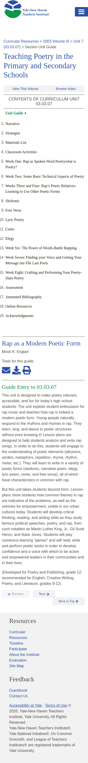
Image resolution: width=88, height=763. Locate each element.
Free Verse (13, 210)
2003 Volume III (56, 41)
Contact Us (18, 696)
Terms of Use (56, 705)
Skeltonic (12, 201)
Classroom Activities (21, 152)
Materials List (15, 143)
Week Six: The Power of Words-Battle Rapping (41, 248)
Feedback (21, 679)
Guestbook (18, 690)
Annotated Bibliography (23, 297)
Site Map (16, 666)
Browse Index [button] (66, 89)
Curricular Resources (21, 41)
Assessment (14, 287)
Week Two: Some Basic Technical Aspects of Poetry (44, 176)
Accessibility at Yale (25, 705)
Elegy (9, 239)
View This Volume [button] (25, 89)
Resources (22, 621)
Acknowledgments (19, 316)
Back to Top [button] (69, 601)
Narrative (12, 124)
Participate (18, 649)
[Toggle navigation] (81, 11)
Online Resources (18, 306)
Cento (9, 229)
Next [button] (44, 594)
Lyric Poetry (14, 220)
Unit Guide (14, 113)
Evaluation (18, 660)
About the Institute (24, 655)
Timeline (16, 643)
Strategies (12, 133)
